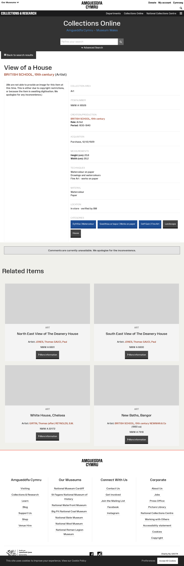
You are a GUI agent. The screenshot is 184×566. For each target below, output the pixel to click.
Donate (152, 2)
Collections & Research (18, 13)
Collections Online (133, 13)
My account (164, 2)
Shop (25, 519)
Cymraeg (178, 2)
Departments (113, 13)
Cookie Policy (79, 560)
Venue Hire (25, 525)
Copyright (157, 537)
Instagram (113, 513)
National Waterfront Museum (69, 505)
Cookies (157, 531)
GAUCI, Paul (60, 341)
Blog (25, 506)
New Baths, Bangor (136, 415)
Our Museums (10, 2)
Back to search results (18, 55)
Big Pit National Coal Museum (69, 511)
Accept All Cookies (167, 561)
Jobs (157, 494)
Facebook (113, 506)
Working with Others (157, 519)
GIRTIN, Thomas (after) (42, 423)
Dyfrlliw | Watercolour (83, 224)
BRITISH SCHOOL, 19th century (29, 74)
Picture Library (157, 506)
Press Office (157, 500)
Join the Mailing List (113, 500)
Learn (25, 500)
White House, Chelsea (47, 415)
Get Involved (113, 494)
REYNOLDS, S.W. (64, 423)
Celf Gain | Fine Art (150, 224)
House (76, 233)
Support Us (25, 513)
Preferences (148, 560)
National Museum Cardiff (69, 488)
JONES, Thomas (44, 341)
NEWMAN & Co (158, 423)
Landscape (170, 224)
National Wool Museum (69, 523)
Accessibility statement (157, 525)
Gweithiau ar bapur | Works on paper (117, 224)
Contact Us (113, 488)
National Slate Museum (69, 517)
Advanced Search (92, 47)
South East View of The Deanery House (136, 334)
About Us (157, 488)
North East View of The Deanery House (47, 334)
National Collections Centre (161, 13)
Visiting (25, 488)
